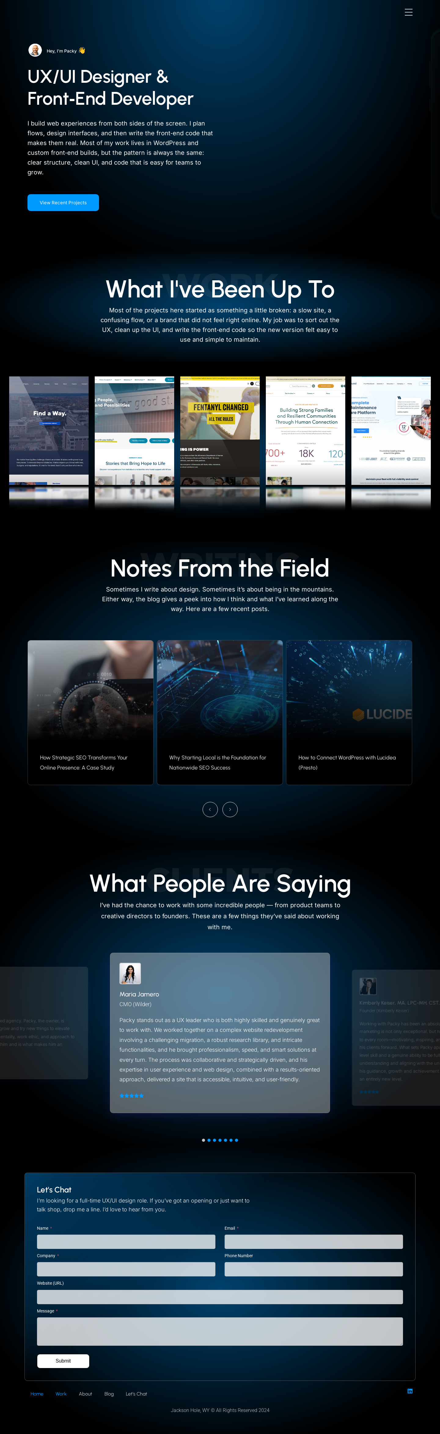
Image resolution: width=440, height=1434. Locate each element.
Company (46, 1255)
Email (230, 1228)
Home (37, 1394)
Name (43, 1228)
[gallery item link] (49, 438)
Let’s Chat (136, 1394)
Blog (109, 1394)
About (85, 1394)
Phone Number (239, 1255)
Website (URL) (50, 1283)
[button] (203, 1140)
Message (46, 1310)
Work (61, 1394)
